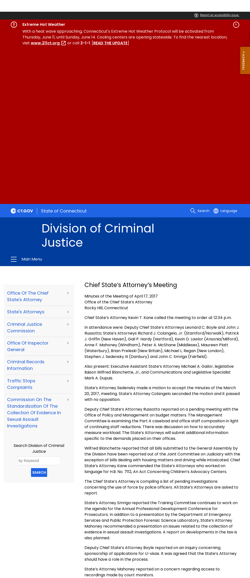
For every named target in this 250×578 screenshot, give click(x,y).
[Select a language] (225, 55)
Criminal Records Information (25, 209)
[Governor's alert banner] (125, 25)
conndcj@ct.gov (39, 517)
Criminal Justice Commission (24, 171)
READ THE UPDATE (110, 43)
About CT (44, 540)
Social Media (144, 540)
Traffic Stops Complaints (21, 228)
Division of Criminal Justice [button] (73, 103)
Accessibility (89, 540)
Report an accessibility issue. (216, 15)
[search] (199, 55)
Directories (116, 540)
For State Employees (35, 546)
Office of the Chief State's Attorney (28, 140)
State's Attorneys (25, 156)
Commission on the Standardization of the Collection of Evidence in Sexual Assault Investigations (34, 257)
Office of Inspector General (28, 190)
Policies (65, 540)
